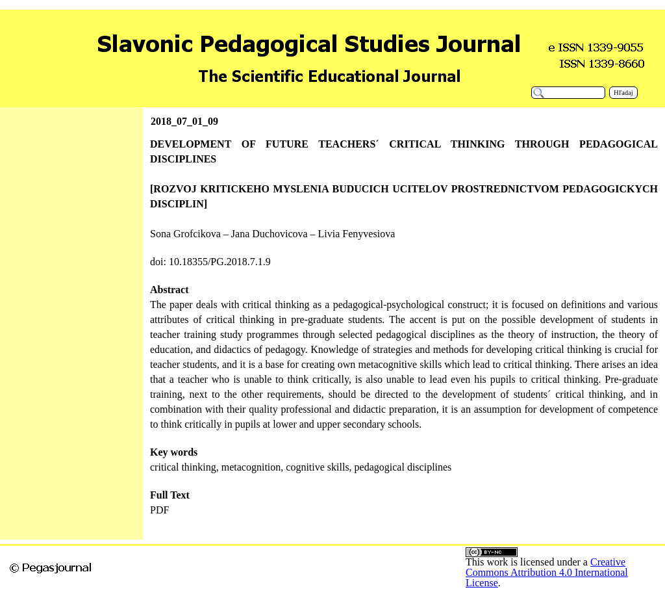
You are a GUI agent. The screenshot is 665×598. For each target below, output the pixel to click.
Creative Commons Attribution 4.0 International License (547, 572)
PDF (159, 509)
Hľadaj (623, 92)
